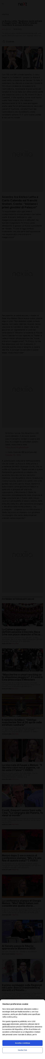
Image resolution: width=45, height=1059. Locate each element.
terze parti (6, 1024)
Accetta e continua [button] (22, 1043)
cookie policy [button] (11, 1017)
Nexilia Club (22, 1050)
